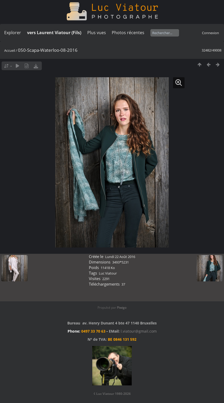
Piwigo (121, 307)
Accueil (9, 50)
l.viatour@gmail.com (139, 331)
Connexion (210, 32)
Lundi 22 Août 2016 (120, 256)
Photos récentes (128, 32)
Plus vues (96, 32)
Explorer (12, 32)
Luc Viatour (108, 273)
